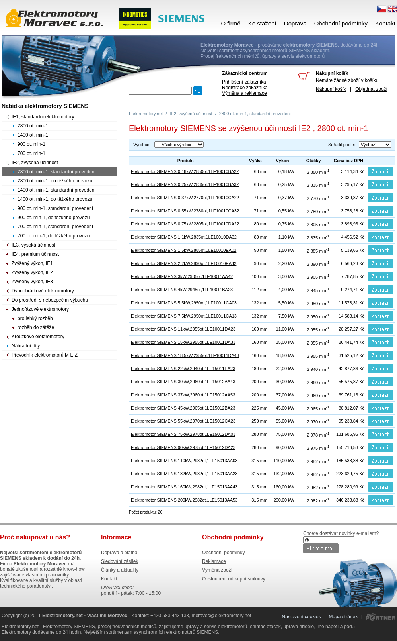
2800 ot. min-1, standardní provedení (57, 171)
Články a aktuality (119, 570)
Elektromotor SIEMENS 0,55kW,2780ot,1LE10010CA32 (185, 210)
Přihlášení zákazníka (244, 82)
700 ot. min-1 (31, 153)
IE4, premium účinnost (35, 254)
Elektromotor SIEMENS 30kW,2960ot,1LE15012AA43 (183, 381)
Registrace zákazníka (245, 87)
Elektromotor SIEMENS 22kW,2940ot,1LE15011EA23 (183, 368)
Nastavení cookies (301, 616)
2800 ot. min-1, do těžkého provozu (55, 181)
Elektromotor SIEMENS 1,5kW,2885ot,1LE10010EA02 (183, 250)
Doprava (295, 23)
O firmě (230, 23)
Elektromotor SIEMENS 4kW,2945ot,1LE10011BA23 (182, 289)
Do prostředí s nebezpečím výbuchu (50, 300)
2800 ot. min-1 (33, 126)
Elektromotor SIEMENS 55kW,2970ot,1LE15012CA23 (183, 421)
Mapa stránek (343, 616)
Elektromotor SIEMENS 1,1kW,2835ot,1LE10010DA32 (184, 237)
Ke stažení (262, 23)
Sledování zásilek (119, 561)
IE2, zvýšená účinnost (191, 113)
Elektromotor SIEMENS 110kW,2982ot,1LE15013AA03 (184, 460)
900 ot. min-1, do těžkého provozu (54, 217)
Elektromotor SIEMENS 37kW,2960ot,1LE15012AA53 (183, 394)
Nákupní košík (331, 89)
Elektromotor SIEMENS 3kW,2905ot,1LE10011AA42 (182, 276)
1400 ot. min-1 (33, 135)
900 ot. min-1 (31, 144)
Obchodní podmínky (341, 23)
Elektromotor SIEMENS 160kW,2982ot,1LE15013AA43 (184, 486)
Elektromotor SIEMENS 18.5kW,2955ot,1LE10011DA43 (185, 355)
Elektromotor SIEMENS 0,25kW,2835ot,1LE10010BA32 (185, 184)
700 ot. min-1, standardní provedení (55, 226)
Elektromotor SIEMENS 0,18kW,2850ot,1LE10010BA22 (185, 171)
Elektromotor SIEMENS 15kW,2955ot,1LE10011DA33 (183, 342)
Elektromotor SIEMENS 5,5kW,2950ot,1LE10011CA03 (184, 302)
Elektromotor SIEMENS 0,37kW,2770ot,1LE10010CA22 (185, 197)
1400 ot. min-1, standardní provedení (57, 190)
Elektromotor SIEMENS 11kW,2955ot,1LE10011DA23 (183, 329)
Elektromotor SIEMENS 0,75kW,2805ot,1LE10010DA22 (185, 224)
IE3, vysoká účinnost (33, 245)
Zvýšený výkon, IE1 (32, 263)
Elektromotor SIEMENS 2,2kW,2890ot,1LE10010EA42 (183, 263)
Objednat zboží (371, 89)
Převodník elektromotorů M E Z (45, 355)
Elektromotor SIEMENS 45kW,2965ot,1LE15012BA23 (183, 408)
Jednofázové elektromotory (40, 309)
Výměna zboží (217, 570)
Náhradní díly (26, 346)
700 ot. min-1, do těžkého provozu (54, 236)
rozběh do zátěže (36, 327)
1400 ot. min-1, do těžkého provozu (55, 199)
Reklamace (214, 561)
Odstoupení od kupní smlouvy (233, 579)
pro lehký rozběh (35, 318)
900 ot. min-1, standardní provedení (55, 208)
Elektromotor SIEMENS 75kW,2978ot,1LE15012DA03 (183, 434)
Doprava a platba (119, 552)
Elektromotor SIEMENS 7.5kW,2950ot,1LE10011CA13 (184, 316)
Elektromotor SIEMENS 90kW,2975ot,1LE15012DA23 (183, 447)
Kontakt (385, 23)
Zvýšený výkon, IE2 (32, 272)
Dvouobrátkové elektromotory (43, 291)
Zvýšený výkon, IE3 (32, 281)
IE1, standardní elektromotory (43, 117)
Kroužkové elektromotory (38, 336)
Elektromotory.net (146, 113)
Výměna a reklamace (244, 93)
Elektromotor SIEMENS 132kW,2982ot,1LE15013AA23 (184, 473)
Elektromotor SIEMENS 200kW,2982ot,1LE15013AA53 (184, 500)
